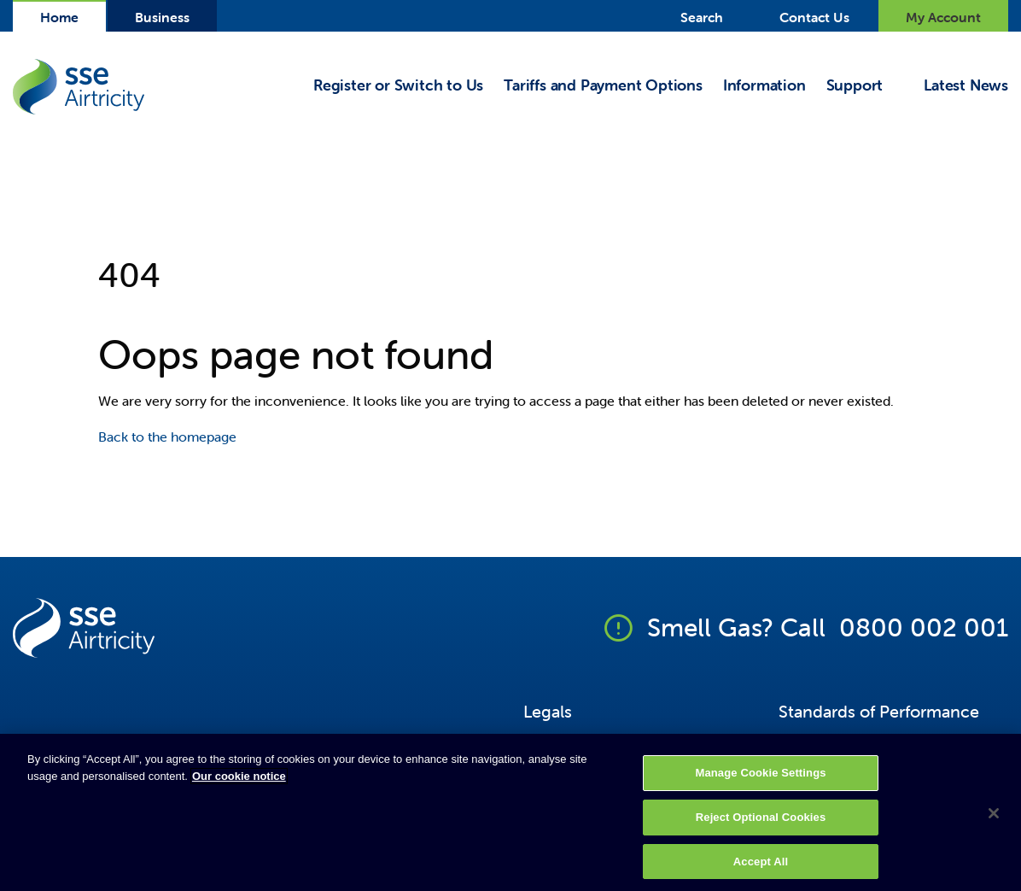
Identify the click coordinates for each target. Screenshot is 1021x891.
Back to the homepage (167, 436)
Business (162, 17)
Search (701, 17)
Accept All (760, 866)
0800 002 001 (923, 627)
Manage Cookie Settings (760, 778)
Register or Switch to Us (398, 86)
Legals (547, 711)
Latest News (966, 86)
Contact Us (814, 17)
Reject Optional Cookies (761, 823)
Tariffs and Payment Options (603, 86)
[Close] (993, 819)
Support (855, 86)
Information (764, 86)
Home (59, 17)
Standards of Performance (879, 711)
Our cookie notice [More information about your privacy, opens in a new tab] (239, 782)
